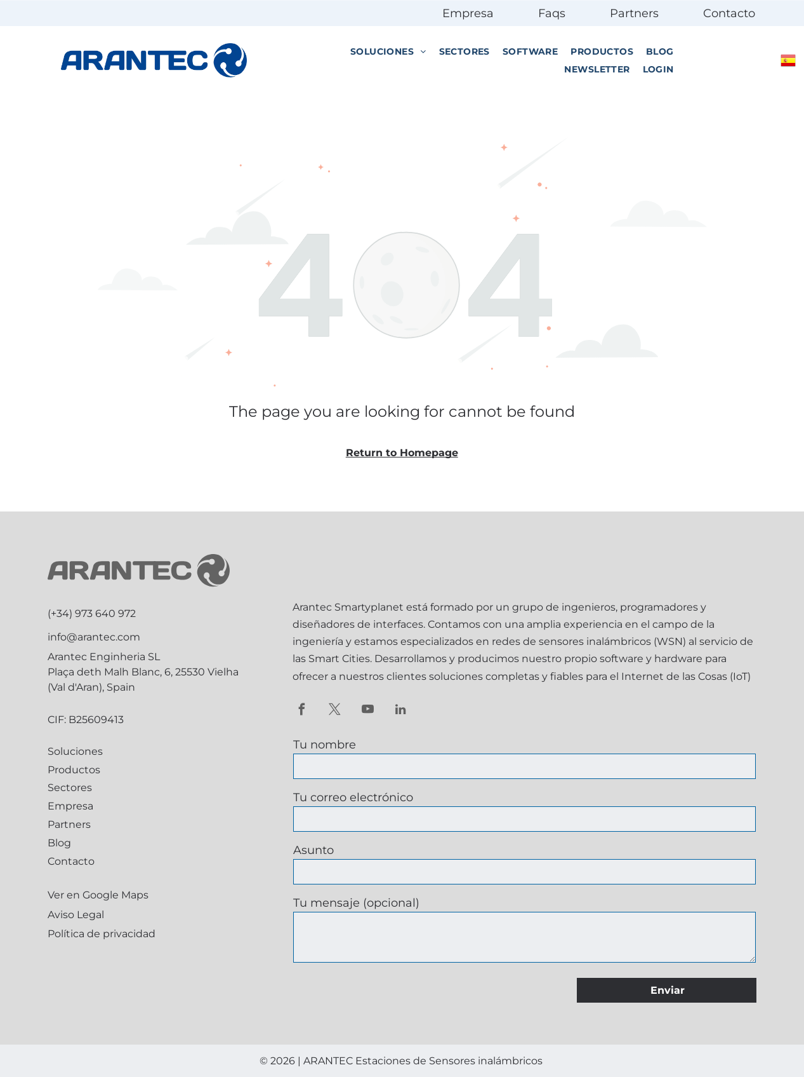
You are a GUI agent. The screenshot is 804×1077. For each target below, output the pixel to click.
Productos (74, 770)
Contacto (729, 13)
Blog (59, 843)
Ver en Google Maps (98, 895)
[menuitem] (388, 51)
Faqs (551, 13)
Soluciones (75, 751)
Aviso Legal (76, 915)
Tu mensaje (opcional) (356, 903)
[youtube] (368, 711)
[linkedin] (401, 711)
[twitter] (335, 711)
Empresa (468, 13)
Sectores (70, 788)
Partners (634, 13)
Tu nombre (324, 745)
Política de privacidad (101, 934)
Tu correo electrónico (353, 797)
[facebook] (302, 711)
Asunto (313, 850)
